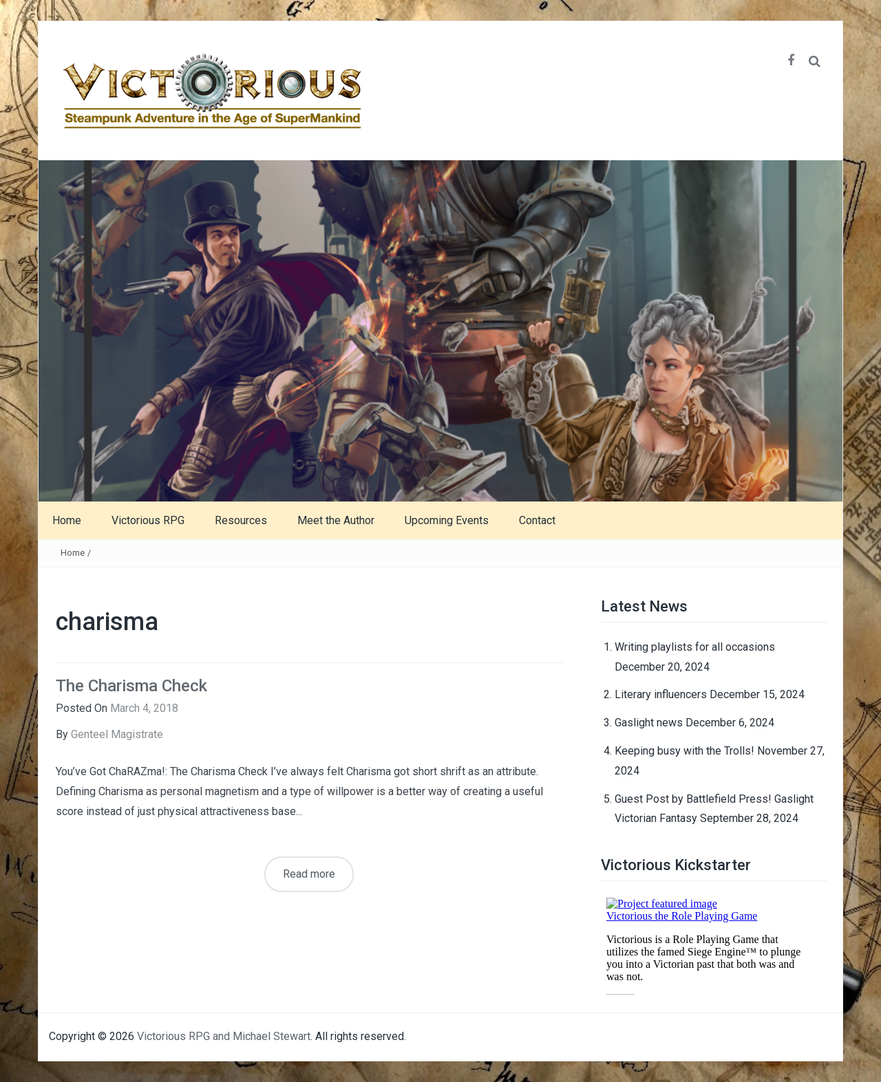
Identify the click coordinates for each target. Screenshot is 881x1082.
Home (66, 520)
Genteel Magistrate (117, 734)
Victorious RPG (148, 520)
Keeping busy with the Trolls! (684, 750)
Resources (241, 520)
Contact (537, 520)
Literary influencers (661, 694)
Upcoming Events (447, 520)
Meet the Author (335, 520)
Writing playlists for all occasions (695, 646)
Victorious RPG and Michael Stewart (223, 1036)
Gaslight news (649, 722)
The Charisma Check (131, 685)
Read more (309, 873)
